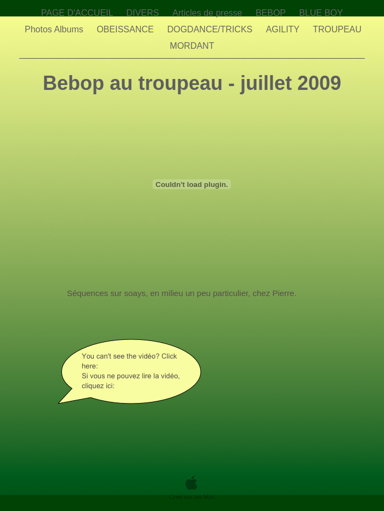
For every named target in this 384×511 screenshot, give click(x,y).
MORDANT (192, 45)
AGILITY (284, 29)
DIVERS (143, 13)
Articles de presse (208, 13)
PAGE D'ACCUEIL (78, 13)
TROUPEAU (338, 29)
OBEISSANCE (126, 29)
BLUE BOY (321, 13)
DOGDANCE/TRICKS (211, 29)
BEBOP (272, 13)
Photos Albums (55, 29)
